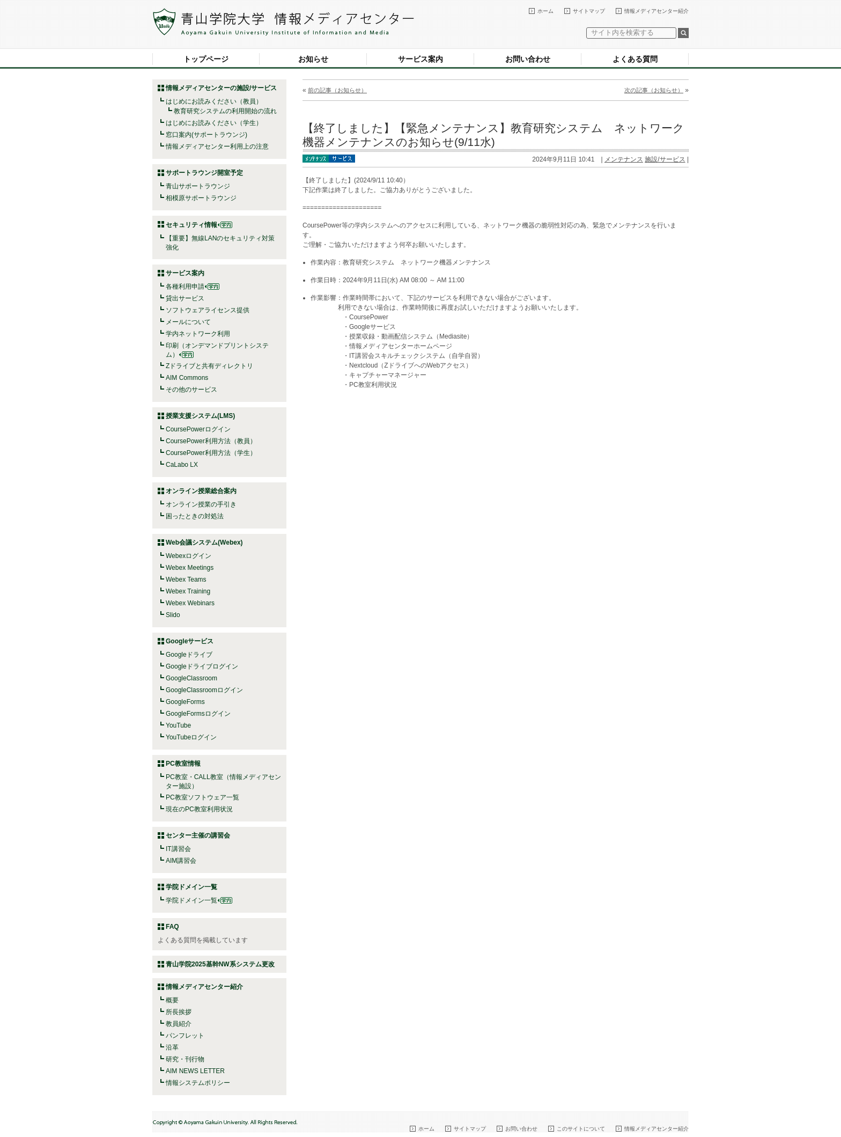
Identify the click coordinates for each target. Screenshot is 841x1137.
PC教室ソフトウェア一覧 (202, 797)
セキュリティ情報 (199, 225)
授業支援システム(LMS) (200, 416)
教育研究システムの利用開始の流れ (225, 111)
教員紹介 (178, 1024)
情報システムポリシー (198, 1083)
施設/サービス (665, 159)
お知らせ (313, 59)
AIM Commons (187, 378)
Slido (173, 615)
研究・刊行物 (185, 1059)
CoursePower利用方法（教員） (211, 441)
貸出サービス (185, 298)
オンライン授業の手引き (201, 504)
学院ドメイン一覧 (199, 900)
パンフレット (185, 1035)
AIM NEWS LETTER (195, 1071)
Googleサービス (189, 641)
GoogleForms (185, 702)
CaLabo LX (182, 464)
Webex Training (188, 591)
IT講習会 (178, 849)
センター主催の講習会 (198, 835)
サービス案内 (420, 59)
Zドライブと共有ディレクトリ (209, 366)
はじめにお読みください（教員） (214, 101)
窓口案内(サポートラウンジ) (206, 134)
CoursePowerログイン (198, 429)
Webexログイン (188, 556)
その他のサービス (191, 389)
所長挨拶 (178, 1012)
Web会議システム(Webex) (204, 542)
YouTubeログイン (191, 737)
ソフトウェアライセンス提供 (207, 310)
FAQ (172, 926)
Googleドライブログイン (202, 666)
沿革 (172, 1047)
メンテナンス (623, 159)
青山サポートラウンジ (198, 186)
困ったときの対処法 (195, 516)
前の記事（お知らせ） (337, 90)
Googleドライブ (189, 654)
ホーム (545, 11)
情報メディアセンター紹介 (656, 11)
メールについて (188, 322)
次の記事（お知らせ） (653, 90)
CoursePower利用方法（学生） (211, 453)
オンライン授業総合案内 (201, 491)
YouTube (178, 725)
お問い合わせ (527, 59)
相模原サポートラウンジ (201, 198)
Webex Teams (186, 579)
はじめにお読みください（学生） (214, 123)
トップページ (205, 59)
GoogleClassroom (191, 678)
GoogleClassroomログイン (204, 690)
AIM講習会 (181, 860)
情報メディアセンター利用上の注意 (217, 146)
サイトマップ (589, 11)
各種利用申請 (185, 286)
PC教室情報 (183, 763)
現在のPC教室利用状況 (199, 809)
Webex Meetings (189, 567)
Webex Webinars (190, 603)
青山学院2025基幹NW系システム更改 (220, 964)
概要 (172, 1000)
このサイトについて (581, 1129)
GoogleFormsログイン (198, 713)
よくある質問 (635, 59)
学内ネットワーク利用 (198, 334)
